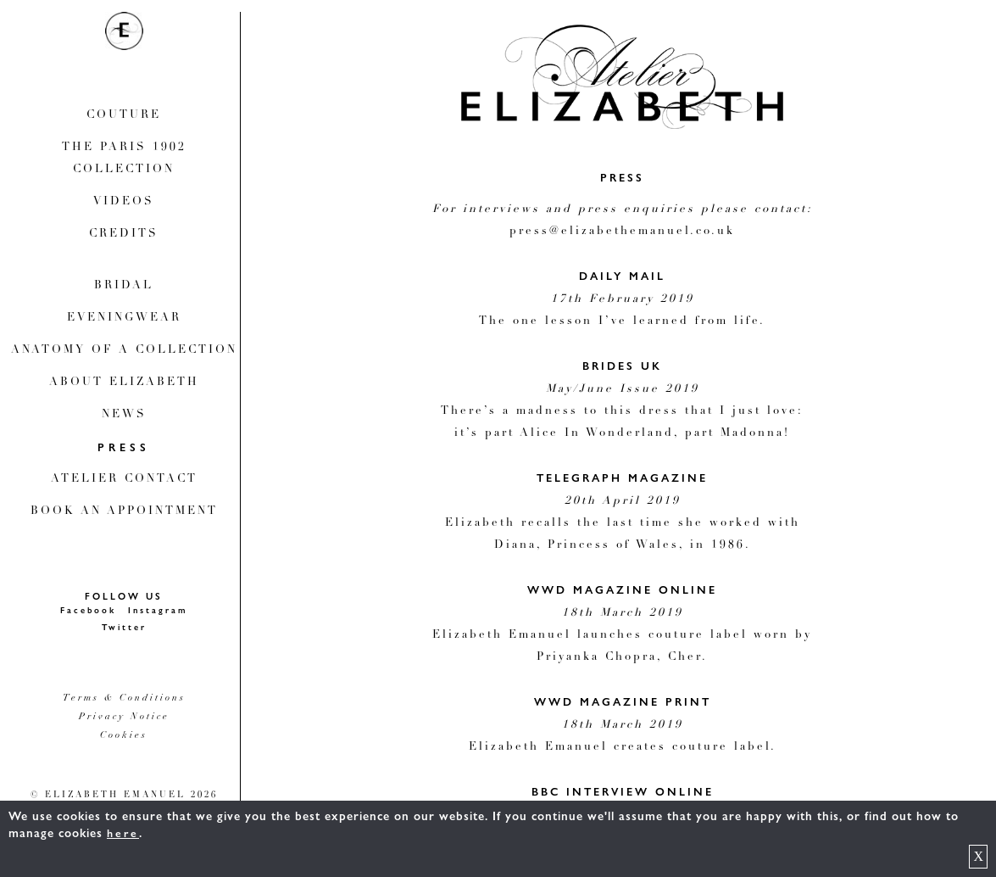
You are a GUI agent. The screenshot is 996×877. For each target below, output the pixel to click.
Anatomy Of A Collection (124, 350)
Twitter (124, 627)
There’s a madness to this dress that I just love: (622, 411)
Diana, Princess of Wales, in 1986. (622, 545)
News (124, 415)
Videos (123, 202)
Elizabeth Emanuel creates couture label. (622, 747)
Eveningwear (124, 318)
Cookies (123, 735)
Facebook (88, 610)
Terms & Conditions (124, 698)
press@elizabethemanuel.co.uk (622, 231)
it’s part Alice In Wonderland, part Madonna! (622, 433)
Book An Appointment (124, 511)
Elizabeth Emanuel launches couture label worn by (622, 635)
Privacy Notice (124, 717)
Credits (124, 234)
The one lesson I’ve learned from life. (622, 321)
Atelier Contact (124, 479)
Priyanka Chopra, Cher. (622, 657)
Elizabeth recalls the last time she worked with (622, 523)
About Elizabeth (124, 382)
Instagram (157, 610)
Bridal (123, 286)
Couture (123, 115)
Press (123, 448)
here (123, 834)
